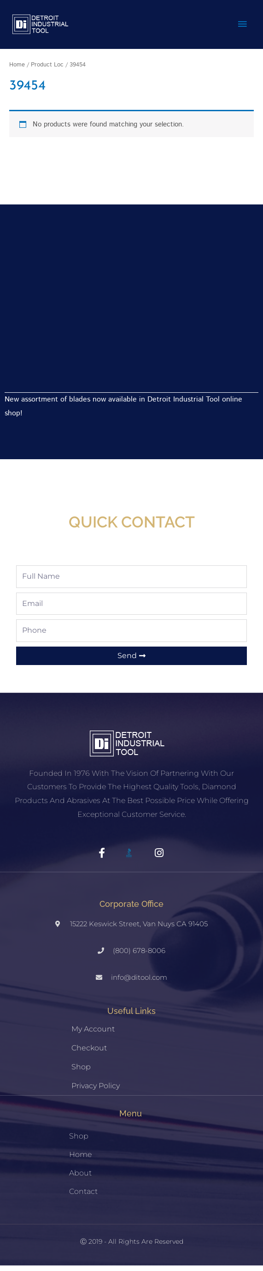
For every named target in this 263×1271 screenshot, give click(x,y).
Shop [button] (78, 1141)
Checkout (89, 1053)
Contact (83, 1197)
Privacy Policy (95, 1091)
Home (17, 70)
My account (93, 1034)
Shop (81, 1072)
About (80, 1178)
